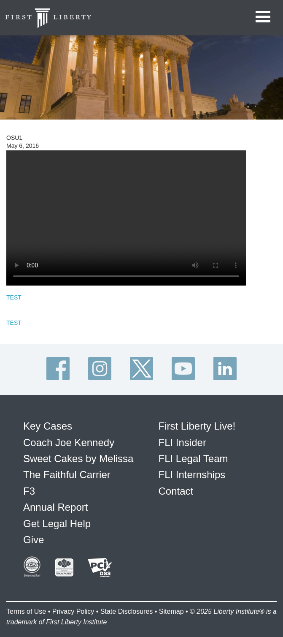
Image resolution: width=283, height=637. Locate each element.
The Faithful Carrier (67, 474)
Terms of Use (26, 611)
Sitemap (171, 611)
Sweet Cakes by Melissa (78, 458)
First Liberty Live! (197, 426)
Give (33, 539)
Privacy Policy (73, 611)
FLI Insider (182, 442)
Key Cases (47, 426)
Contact (176, 491)
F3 (29, 491)
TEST (14, 297)
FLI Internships (192, 474)
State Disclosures (126, 611)
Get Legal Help (57, 523)
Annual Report (55, 507)
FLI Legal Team (193, 458)
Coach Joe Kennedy (68, 442)
